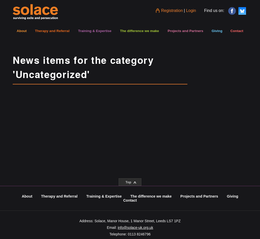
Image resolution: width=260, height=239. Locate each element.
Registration (172, 10)
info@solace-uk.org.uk (135, 228)
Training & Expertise (94, 31)
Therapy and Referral (52, 31)
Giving (217, 31)
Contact (236, 31)
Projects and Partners (185, 31)
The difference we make (139, 31)
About (22, 31)
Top (130, 183)
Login (191, 10)
